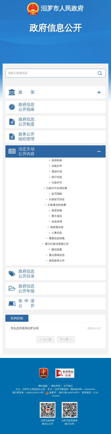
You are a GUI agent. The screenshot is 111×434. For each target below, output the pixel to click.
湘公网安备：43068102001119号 (28, 392)
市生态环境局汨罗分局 (25, 328)
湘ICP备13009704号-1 (70, 392)
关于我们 (68, 386)
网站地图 (43, 386)
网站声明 (55, 386)
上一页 (45, 339)
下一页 (66, 339)
